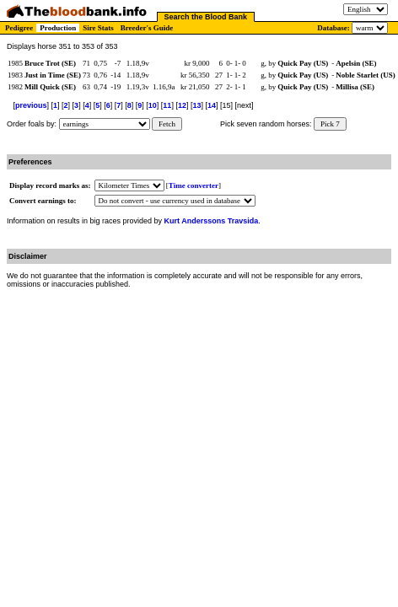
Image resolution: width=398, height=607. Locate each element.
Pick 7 (330, 124)
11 (167, 105)
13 (196, 105)
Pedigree (19, 28)
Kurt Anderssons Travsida (211, 221)
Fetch (167, 124)
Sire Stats (98, 28)
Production (58, 28)
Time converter (193, 185)
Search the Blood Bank (206, 17)
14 (211, 105)
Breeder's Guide (147, 28)
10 (152, 105)
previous (31, 105)
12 (182, 105)
